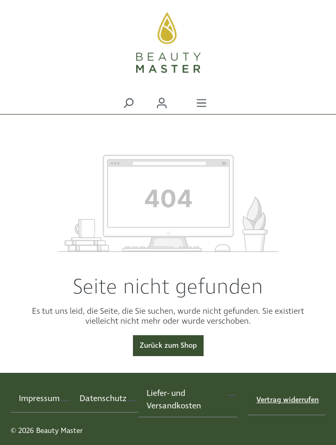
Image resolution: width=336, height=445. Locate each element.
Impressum (39, 398)
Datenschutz (103, 398)
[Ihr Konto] (161, 103)
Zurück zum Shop (168, 345)
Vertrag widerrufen (287, 400)
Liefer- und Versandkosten (174, 400)
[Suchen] (128, 103)
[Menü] (201, 103)
